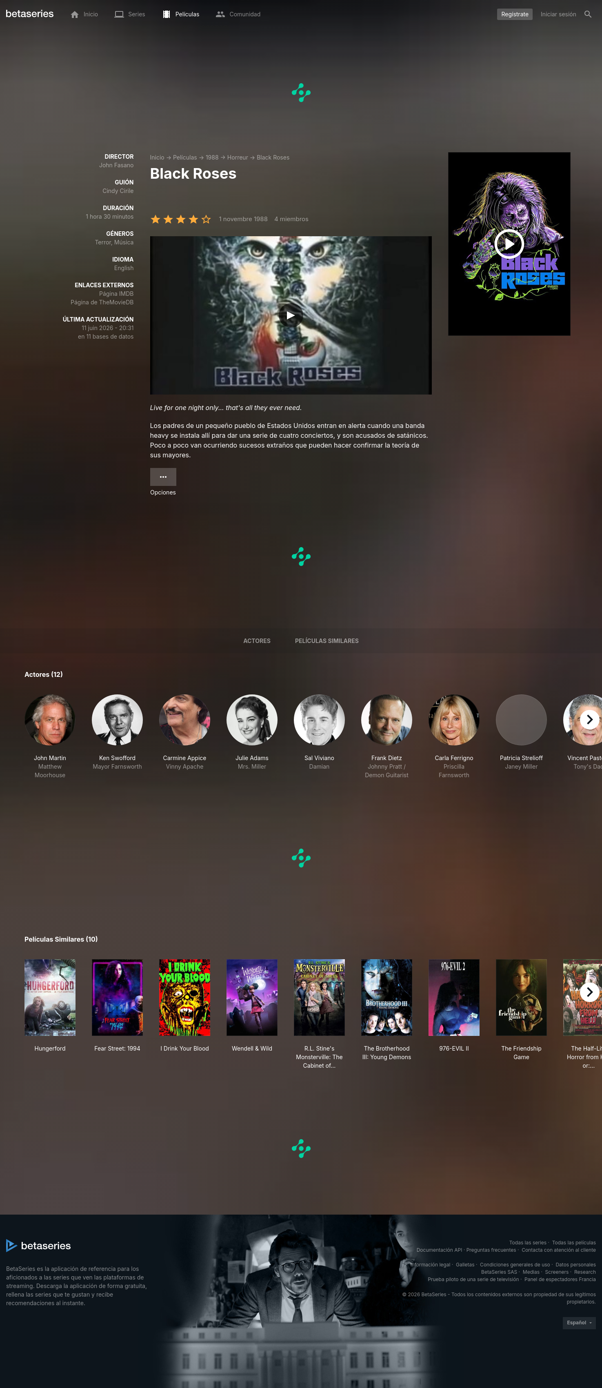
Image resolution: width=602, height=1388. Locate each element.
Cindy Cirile (117, 190)
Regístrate (515, 14)
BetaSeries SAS (499, 1272)
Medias (531, 1272)
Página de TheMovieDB (102, 302)
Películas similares (327, 640)
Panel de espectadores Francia (560, 1279)
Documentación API (439, 1250)
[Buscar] (588, 14)
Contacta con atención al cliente (559, 1250)
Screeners (557, 1272)
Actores (257, 640)
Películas (185, 157)
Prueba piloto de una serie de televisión (473, 1279)
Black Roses (273, 157)
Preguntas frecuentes (491, 1250)
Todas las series (527, 1242)
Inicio (157, 157)
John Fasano (116, 165)
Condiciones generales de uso (515, 1265)
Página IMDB (116, 293)
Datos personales (575, 1265)
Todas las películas (574, 1242)
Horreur (237, 157)
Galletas (465, 1265)
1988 (212, 157)
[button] (50, 736)
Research (585, 1272)
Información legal (430, 1265)
